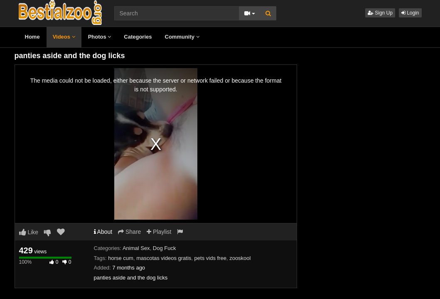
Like (29, 232)
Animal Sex (136, 248)
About (103, 231)
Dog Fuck (164, 248)
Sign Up (380, 13)
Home (32, 37)
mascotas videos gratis (163, 258)
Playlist (159, 231)
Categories (138, 37)
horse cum (120, 258)
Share (129, 231)
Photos (99, 37)
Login (410, 13)
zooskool (240, 258)
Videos (64, 37)
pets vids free (210, 258)
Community (182, 37)
